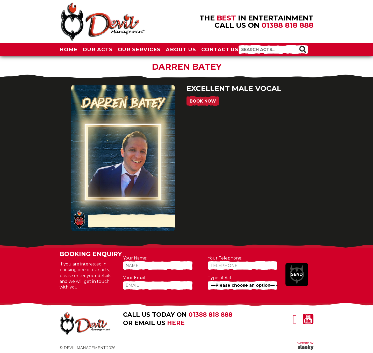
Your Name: (135, 258)
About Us (181, 49)
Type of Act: (220, 277)
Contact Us (220, 49)
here (176, 323)
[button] (302, 49)
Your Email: (134, 277)
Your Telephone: (225, 258)
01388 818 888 (287, 25)
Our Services (139, 49)
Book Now (203, 101)
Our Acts (98, 49)
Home (68, 49)
